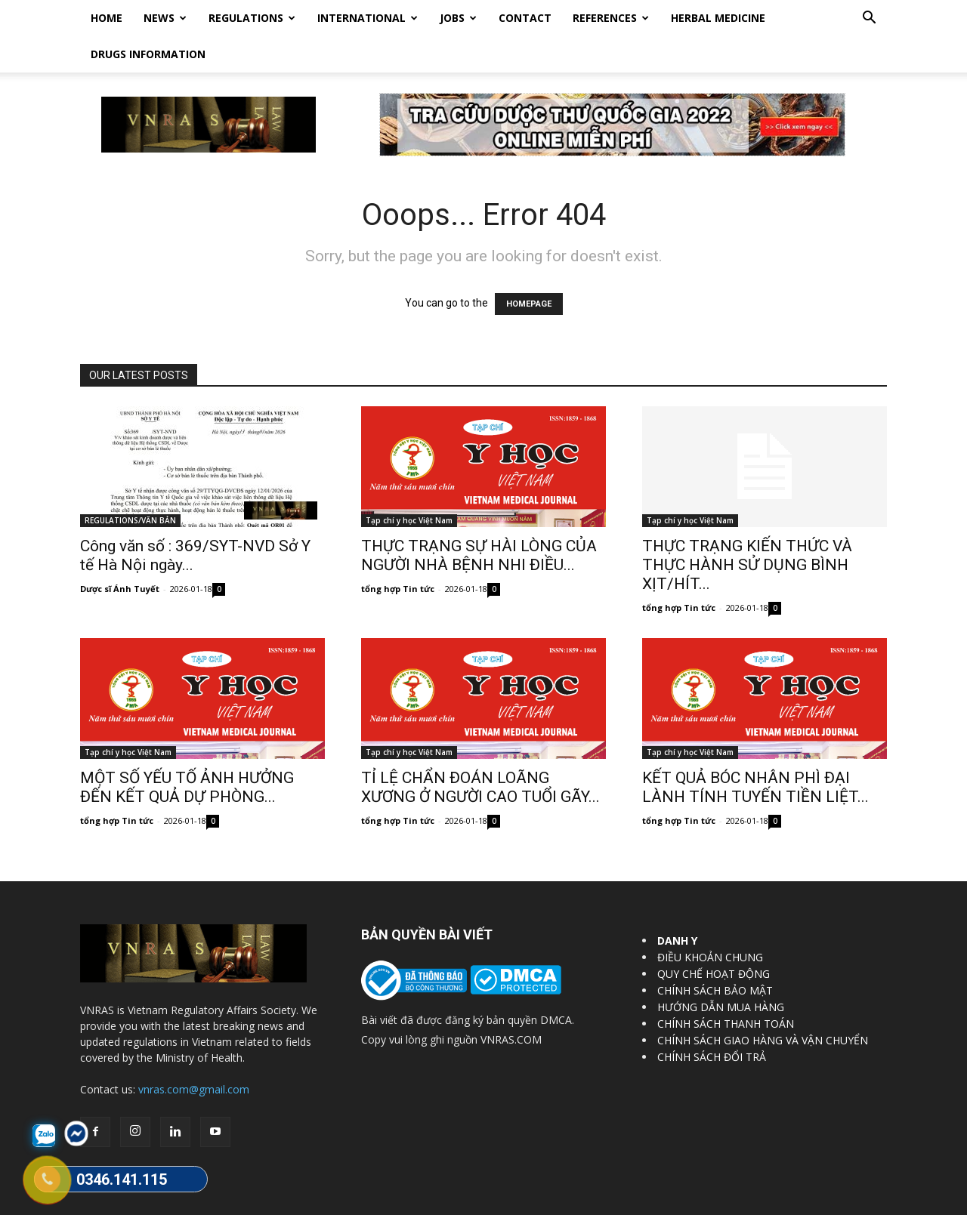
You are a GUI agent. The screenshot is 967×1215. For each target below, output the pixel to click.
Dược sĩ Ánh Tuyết (119, 552)
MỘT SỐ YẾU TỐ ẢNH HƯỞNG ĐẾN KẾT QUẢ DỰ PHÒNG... (187, 750)
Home (106, 18)
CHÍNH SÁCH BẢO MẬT (715, 954)
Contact (525, 18)
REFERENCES (611, 18)
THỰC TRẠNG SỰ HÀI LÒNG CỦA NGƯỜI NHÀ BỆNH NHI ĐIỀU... (479, 519)
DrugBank (866, 1201)
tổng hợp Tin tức (397, 552)
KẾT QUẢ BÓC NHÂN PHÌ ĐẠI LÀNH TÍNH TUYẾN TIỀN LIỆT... (755, 750)
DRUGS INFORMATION (148, 54)
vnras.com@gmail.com (193, 1053)
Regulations (252, 18)
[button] (869, 19)
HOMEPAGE (528, 268)
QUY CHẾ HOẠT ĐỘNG (713, 937)
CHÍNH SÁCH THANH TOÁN (725, 987)
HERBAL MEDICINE (718, 18)
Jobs (458, 18)
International (367, 18)
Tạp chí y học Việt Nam (409, 484)
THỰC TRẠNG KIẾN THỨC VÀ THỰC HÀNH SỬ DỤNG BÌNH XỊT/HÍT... (747, 529)
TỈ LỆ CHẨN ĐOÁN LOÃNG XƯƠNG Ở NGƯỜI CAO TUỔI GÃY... (480, 750)
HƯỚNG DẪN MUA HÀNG (720, 971)
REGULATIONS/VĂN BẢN (130, 484)
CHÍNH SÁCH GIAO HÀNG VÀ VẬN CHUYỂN (762, 1004)
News (165, 18)
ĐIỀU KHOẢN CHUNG (710, 921)
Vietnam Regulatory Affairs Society (259, 1201)
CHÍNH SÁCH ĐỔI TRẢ (711, 1020)
